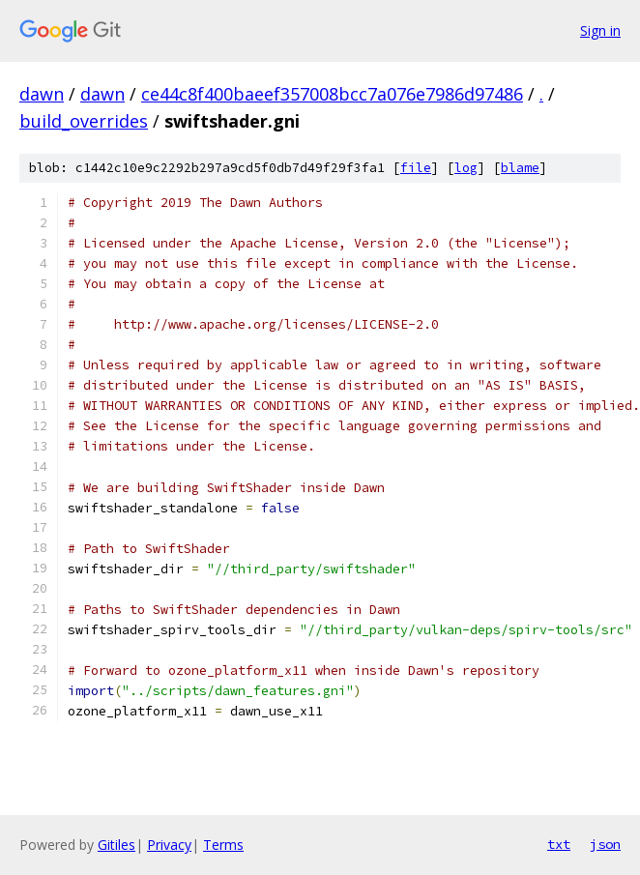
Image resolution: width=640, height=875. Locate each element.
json (605, 844)
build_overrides (83, 120)
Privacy (169, 844)
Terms (223, 844)
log (466, 168)
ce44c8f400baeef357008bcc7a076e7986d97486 (332, 93)
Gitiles (116, 844)
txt (558, 844)
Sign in (600, 30)
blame (520, 168)
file (415, 168)
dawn (41, 93)
